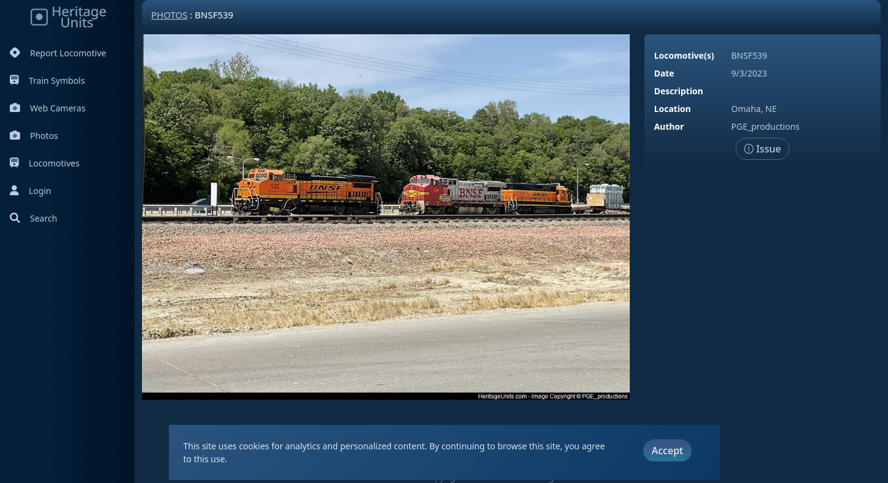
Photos (34, 135)
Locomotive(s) (684, 55)
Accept (667, 450)
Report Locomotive (58, 53)
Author (669, 126)
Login (30, 191)
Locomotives (45, 163)
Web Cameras (48, 108)
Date (664, 73)
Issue (763, 148)
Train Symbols (47, 80)
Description (678, 91)
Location (672, 108)
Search (33, 218)
